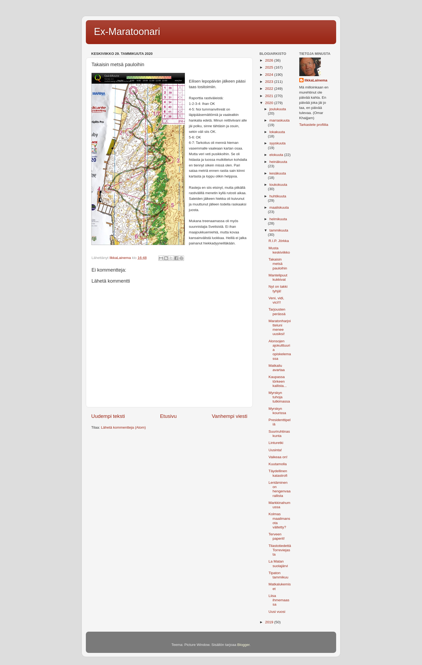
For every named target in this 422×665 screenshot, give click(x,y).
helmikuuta (278, 219)
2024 (269, 75)
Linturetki (276, 443)
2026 (269, 60)
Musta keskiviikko (279, 250)
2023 (269, 82)
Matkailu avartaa (277, 368)
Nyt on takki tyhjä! (278, 289)
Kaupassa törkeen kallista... (278, 381)
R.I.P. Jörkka (279, 241)
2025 (269, 67)
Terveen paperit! (277, 536)
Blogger (243, 645)
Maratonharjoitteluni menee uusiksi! (280, 327)
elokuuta (276, 155)
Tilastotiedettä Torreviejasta (280, 550)
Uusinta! (275, 450)
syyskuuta (277, 143)
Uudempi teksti (108, 416)
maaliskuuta (279, 207)
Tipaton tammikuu (279, 575)
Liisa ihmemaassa (279, 600)
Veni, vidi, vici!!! (276, 300)
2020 (269, 103)
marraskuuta (279, 120)
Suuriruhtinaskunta (279, 433)
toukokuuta (278, 185)
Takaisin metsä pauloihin (278, 263)
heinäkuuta (278, 162)
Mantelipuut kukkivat (278, 277)
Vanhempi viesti (229, 416)
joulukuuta (277, 109)
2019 (269, 622)
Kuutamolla (278, 464)
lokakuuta (277, 132)
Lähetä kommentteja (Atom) (123, 427)
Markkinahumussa (279, 505)
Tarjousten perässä (277, 311)
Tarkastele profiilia (313, 125)
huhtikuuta (277, 196)
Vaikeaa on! (278, 457)
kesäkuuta (277, 173)
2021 (269, 96)
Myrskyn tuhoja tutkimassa (279, 397)
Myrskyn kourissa (277, 411)
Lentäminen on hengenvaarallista (280, 489)
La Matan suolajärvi (278, 563)
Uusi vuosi (277, 612)
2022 (269, 89)
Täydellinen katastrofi (278, 473)
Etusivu (168, 416)
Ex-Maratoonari (127, 31)
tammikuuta (278, 230)
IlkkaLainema (316, 80)
